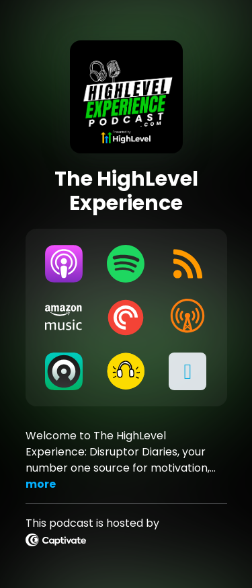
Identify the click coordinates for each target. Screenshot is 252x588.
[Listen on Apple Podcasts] (64, 264)
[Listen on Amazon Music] (64, 317)
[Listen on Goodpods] (125, 371)
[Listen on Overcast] (187, 317)
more (41, 484)
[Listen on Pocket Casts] (125, 317)
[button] (187, 371)
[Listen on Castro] (64, 371)
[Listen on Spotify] (125, 264)
